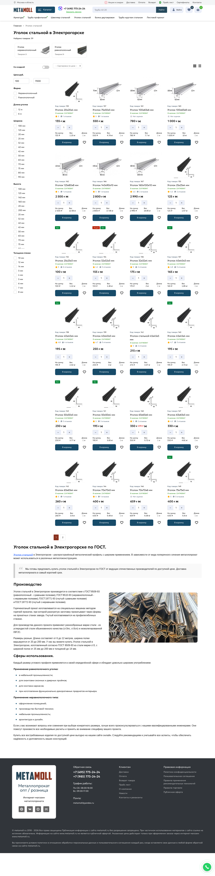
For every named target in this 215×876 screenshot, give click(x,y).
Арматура (19, 17)
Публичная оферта (173, 792)
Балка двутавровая (104, 17)
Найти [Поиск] (161, 10)
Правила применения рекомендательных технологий (179, 782)
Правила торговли (173, 787)
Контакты (197, 2)
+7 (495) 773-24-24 (74, 8)
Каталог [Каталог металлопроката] (45, 9)
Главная (18, 25)
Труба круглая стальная (131, 17)
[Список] (200, 66)
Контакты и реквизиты (130, 797)
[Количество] (64, 127)
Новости (123, 793)
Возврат (152, 2)
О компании (125, 789)
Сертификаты (183, 2)
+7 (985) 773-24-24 (86, 776)
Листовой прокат (155, 17)
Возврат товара (127, 780)
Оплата (141, 2)
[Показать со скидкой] (45, 67)
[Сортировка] (67, 65)
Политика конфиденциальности (180, 772)
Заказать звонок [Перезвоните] (73, 12)
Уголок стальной (82, 17)
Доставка (130, 2)
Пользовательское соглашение (179, 776)
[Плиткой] (194, 65)
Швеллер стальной (60, 17)
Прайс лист (166, 2)
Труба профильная (37, 17)
